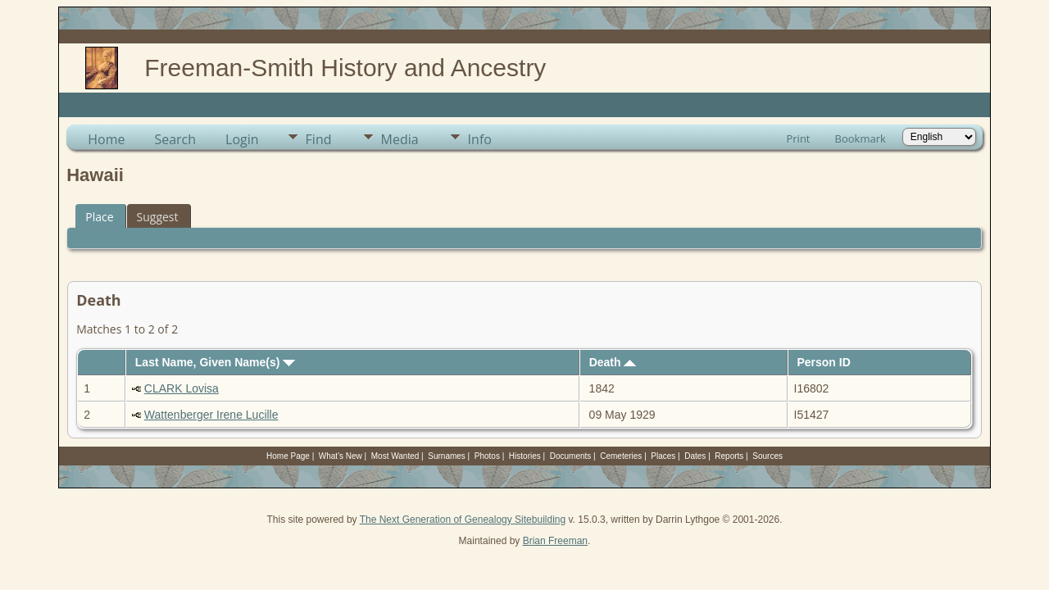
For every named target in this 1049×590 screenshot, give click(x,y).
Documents (571, 456)
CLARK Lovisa (181, 388)
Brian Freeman (555, 541)
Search (175, 139)
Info (480, 139)
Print (798, 138)
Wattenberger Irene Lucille (211, 414)
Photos (487, 456)
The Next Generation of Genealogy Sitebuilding (463, 519)
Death (613, 362)
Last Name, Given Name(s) (215, 362)
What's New (340, 456)
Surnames (446, 456)
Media (400, 139)
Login (242, 139)
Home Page (288, 456)
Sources (767, 456)
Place (99, 217)
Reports (729, 456)
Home (106, 139)
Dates (695, 456)
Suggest (158, 217)
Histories (525, 456)
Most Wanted (395, 456)
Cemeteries (621, 456)
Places (663, 456)
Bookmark (860, 138)
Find (319, 139)
